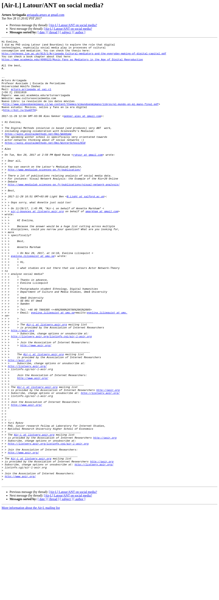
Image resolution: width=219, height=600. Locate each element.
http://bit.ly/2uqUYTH (19, 124)
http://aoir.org (22, 389)
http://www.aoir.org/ (35, 406)
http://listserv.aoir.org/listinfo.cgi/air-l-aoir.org (51, 396)
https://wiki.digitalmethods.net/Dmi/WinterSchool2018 (45, 163)
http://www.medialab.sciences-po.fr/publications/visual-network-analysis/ (64, 213)
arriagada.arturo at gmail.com (45, 14)
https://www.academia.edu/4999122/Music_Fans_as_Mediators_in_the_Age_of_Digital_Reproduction (72, 63)
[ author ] (79, 32)
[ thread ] (53, 32)
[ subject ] (66, 32)
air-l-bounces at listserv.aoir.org (37, 246)
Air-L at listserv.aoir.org (46, 381)
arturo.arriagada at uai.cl (31, 99)
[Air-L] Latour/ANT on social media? (73, 25)
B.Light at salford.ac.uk (85, 228)
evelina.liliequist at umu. (107, 367)
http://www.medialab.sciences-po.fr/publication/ (44, 196)
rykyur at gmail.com (88, 178)
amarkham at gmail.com (101, 246)
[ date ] (42, 32)
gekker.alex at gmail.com (82, 131)
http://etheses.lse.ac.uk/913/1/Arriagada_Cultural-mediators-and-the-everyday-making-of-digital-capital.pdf (84, 56)
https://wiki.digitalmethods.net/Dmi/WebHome (38, 153)
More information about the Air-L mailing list (31, 596)
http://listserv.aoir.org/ (27, 431)
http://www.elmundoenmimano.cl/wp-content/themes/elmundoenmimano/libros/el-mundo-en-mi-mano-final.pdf (80, 117)
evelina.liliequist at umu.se (32, 299)
